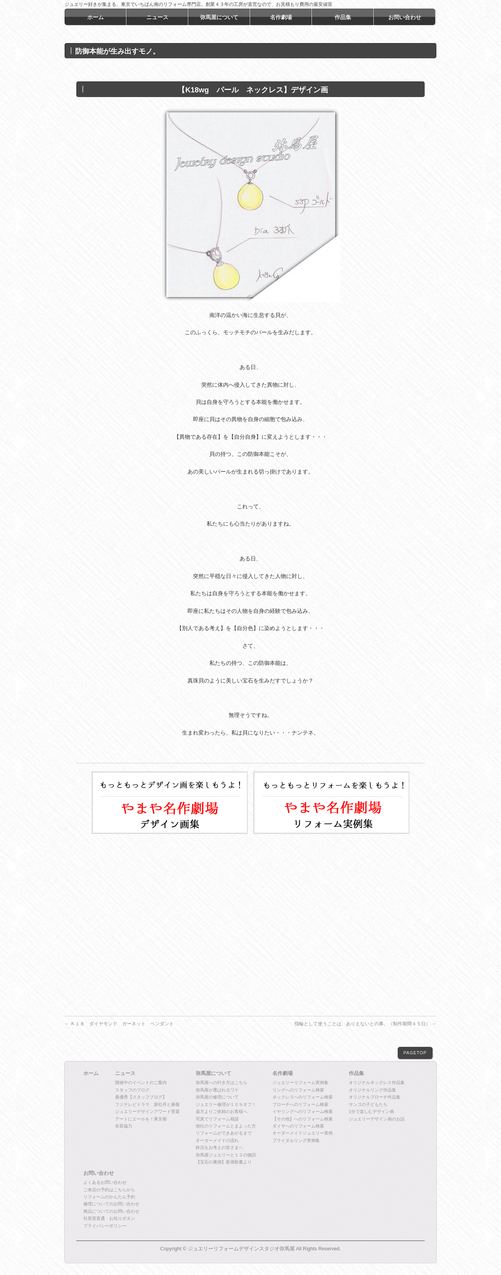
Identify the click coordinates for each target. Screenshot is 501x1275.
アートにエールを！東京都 (141, 1119)
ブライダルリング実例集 (296, 1140)
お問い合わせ (98, 1173)
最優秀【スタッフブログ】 (141, 1097)
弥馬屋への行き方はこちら (221, 1082)
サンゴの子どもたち (368, 1104)
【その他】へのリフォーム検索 (302, 1119)
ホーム (91, 1073)
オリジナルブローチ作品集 (374, 1097)
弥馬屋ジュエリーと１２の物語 (226, 1155)
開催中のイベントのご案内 (141, 1082)
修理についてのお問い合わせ (111, 1203)
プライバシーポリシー (104, 1225)
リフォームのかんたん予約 (109, 1196)
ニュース (125, 1073)
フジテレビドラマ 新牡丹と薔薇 (147, 1104)
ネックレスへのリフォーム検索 (302, 1097)
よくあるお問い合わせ (104, 1182)
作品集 (356, 1073)
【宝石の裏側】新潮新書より (224, 1162)
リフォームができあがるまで (224, 1133)
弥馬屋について (213, 1073)
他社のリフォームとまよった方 (226, 1126)
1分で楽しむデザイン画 (371, 1111)
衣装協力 (123, 1126)
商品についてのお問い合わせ (111, 1211)
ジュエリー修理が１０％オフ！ (226, 1104)
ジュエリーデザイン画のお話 (377, 1119)
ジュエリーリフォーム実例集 (300, 1082)
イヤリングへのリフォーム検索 (302, 1111)
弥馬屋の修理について (217, 1097)
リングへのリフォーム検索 (298, 1090)
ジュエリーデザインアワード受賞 (147, 1111)
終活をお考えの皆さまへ (219, 1147)
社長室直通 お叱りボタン (109, 1218)
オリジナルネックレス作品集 (377, 1082)
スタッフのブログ (132, 1090)
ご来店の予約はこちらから (109, 1189)
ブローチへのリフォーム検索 (300, 1104)
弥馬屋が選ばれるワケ (217, 1090)
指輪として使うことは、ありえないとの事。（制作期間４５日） (365, 1023)
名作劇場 (282, 1073)
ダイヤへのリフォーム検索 (298, 1126)
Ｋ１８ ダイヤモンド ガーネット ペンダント (119, 1023)
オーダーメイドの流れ (217, 1140)
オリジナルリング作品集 (372, 1090)
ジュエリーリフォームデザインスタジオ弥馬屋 (241, 1249)
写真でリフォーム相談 (217, 1119)
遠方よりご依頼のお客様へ (221, 1111)
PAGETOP (415, 1052)
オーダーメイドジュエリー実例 (302, 1133)
